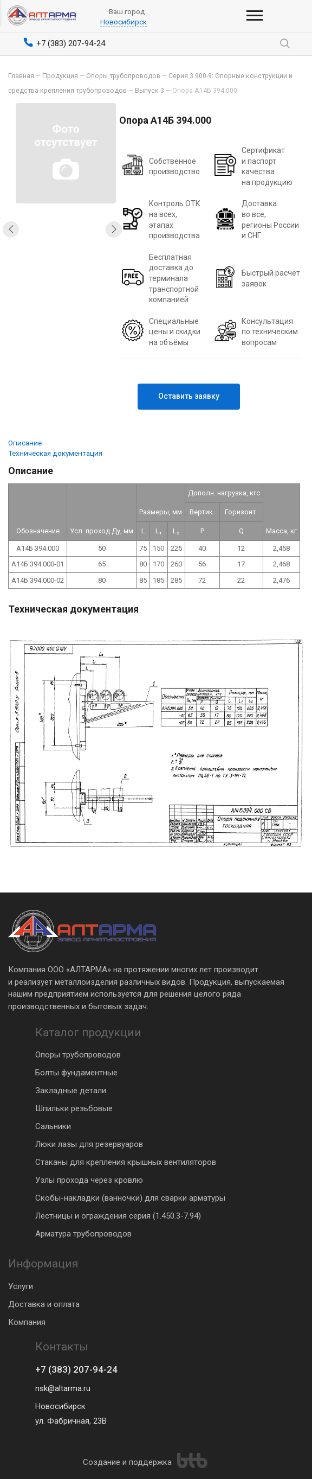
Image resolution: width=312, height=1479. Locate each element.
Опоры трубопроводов (78, 1054)
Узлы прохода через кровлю (89, 1179)
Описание (25, 442)
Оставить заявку (191, 396)
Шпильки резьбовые (74, 1108)
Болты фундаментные (76, 1072)
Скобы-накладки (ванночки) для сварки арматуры (130, 1197)
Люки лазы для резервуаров (89, 1144)
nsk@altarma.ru (63, 1388)
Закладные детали (70, 1090)
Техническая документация (55, 453)
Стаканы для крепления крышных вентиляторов (125, 1161)
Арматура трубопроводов (83, 1233)
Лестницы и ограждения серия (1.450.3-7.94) (118, 1215)
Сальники (53, 1126)
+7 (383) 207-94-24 (77, 1369)
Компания (27, 1321)
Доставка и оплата (44, 1303)
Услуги (20, 1285)
